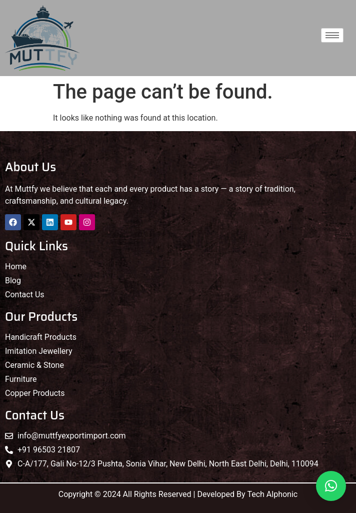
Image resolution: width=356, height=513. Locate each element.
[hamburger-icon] (332, 35)
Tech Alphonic (272, 494)
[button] (331, 486)
